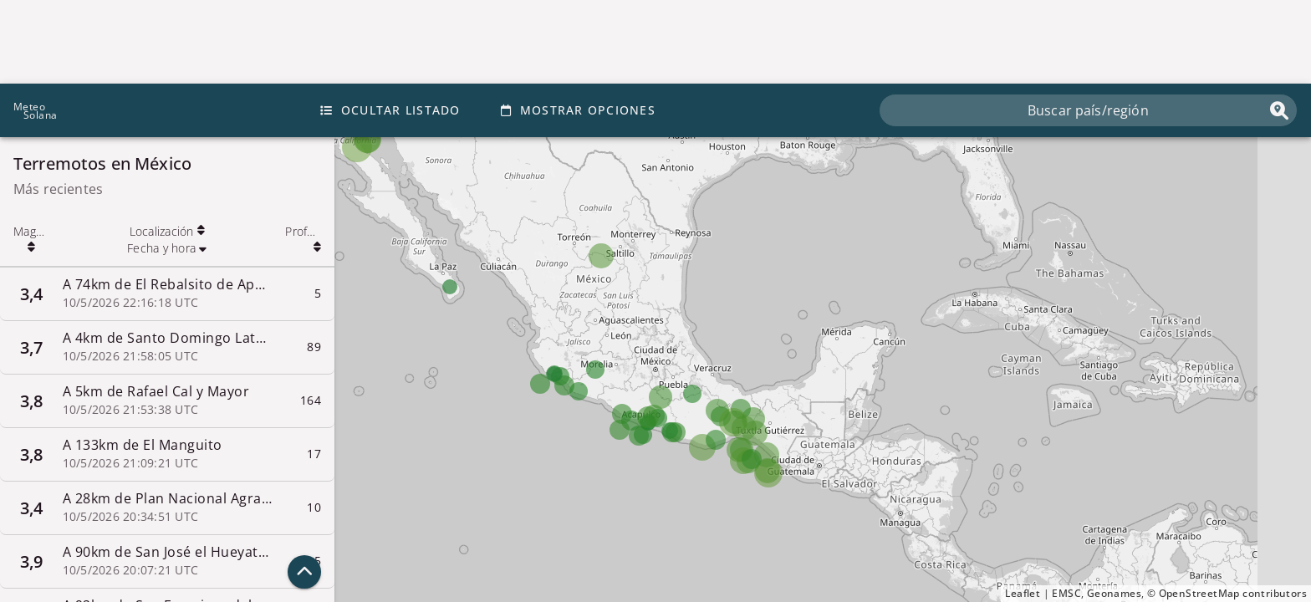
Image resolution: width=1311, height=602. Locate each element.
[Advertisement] (655, 41)
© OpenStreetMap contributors (1227, 593)
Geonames (1114, 593)
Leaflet (1022, 593)
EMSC (1066, 593)
